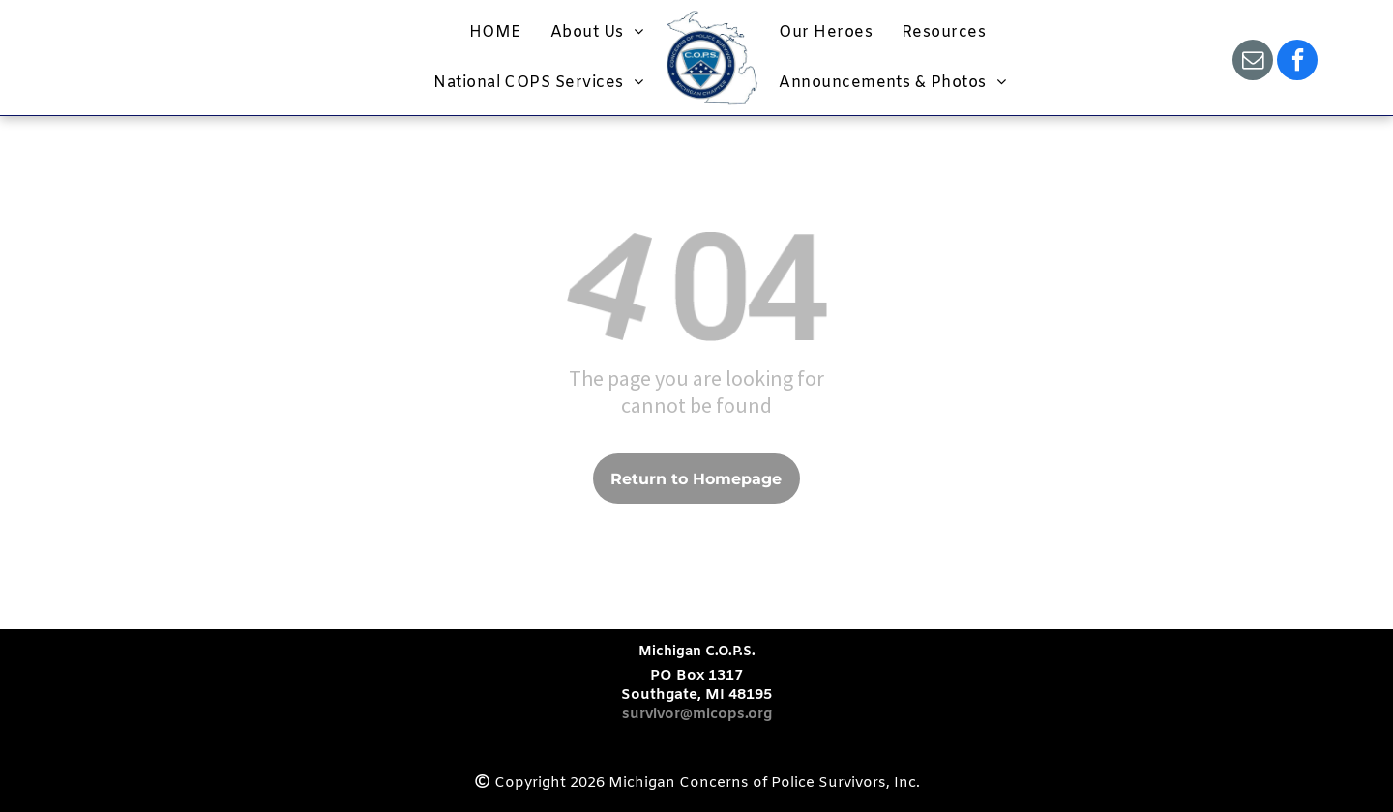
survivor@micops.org (697, 714)
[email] (1252, 62)
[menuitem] (495, 32)
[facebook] (1297, 62)
